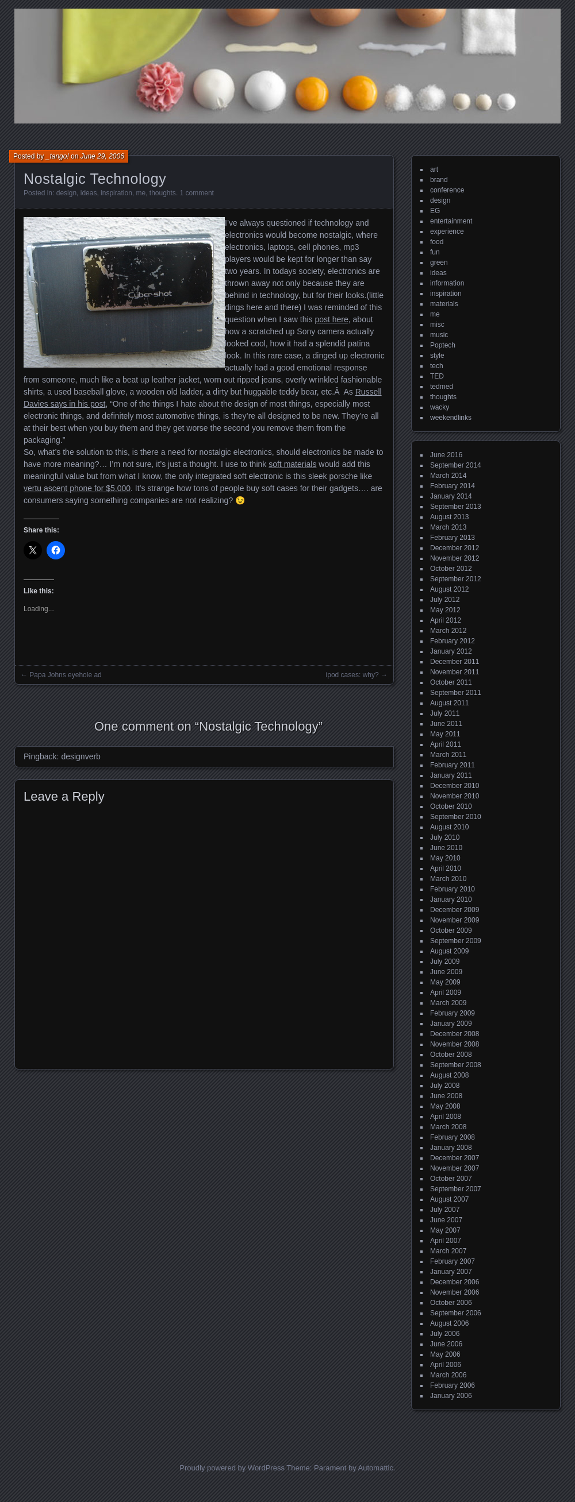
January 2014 (451, 496)
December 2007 (454, 1158)
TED (437, 376)
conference (447, 190)
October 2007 (451, 1179)
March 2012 (448, 631)
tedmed (441, 387)
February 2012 (452, 641)
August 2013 (449, 517)
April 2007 (445, 1241)
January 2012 (451, 651)
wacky (439, 407)
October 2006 (451, 1303)
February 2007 (452, 1261)
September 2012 (455, 579)
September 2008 (455, 1065)
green (439, 262)
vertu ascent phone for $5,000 (77, 488)
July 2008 (444, 1086)
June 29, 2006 (102, 156)
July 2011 (444, 713)
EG (435, 211)
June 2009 (446, 972)
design (66, 193)
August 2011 (449, 703)
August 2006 (449, 1323)
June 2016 (446, 455)
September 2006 (455, 1313)
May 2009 (445, 982)
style (437, 356)
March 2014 (448, 476)
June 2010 (446, 848)
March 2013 (448, 527)
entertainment (451, 221)
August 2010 (449, 827)
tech (436, 366)
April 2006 (445, 1365)
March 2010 (448, 879)
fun (435, 252)
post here (331, 319)
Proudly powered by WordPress (232, 1468)
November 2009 (454, 920)
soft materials (292, 464)
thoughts (163, 193)
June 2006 (446, 1344)
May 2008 (445, 1106)
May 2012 (445, 610)
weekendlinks (450, 418)
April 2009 (445, 993)
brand (439, 180)
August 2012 (449, 589)
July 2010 (444, 837)
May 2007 (445, 1230)
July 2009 (444, 961)
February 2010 (452, 889)
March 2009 (448, 1003)
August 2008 (449, 1075)
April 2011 (445, 744)
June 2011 (446, 724)
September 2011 (455, 693)
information (447, 283)
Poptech (442, 345)
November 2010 (454, 796)
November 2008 (454, 1044)
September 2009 (455, 941)
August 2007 (449, 1199)
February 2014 (452, 486)
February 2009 (452, 1013)
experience (447, 231)
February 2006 (452, 1385)
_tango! (57, 156)
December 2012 (454, 548)
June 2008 (446, 1096)
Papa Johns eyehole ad (65, 675)
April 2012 (445, 620)
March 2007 (448, 1251)
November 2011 (454, 672)
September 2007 (455, 1189)
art (434, 169)
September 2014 (455, 465)
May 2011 (445, 734)
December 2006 (454, 1282)
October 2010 (451, 806)
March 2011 (448, 755)
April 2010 (445, 868)
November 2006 (454, 1292)
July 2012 (444, 600)
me (140, 193)
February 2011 (452, 765)
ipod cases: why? (352, 675)
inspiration (116, 193)
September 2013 (455, 507)
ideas (88, 193)
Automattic (375, 1468)
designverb (81, 756)
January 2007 (451, 1272)
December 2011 (454, 662)
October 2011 (451, 682)
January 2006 (451, 1396)
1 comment (197, 193)
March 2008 (448, 1127)
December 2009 (454, 910)
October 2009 (451, 930)
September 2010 (455, 817)
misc (437, 325)
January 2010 (451, 899)
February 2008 (452, 1137)
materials (444, 304)
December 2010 (454, 786)
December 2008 (454, 1034)
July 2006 (444, 1334)
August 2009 (449, 951)
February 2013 (452, 538)
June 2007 (446, 1220)
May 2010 (445, 858)
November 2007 (454, 1168)
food (436, 242)
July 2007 (444, 1210)
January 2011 (451, 775)
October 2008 (451, 1055)
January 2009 (451, 1024)
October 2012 (451, 569)
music (439, 335)
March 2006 (448, 1375)
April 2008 (445, 1117)
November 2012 (454, 558)
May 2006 (445, 1354)
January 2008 (451, 1148)
